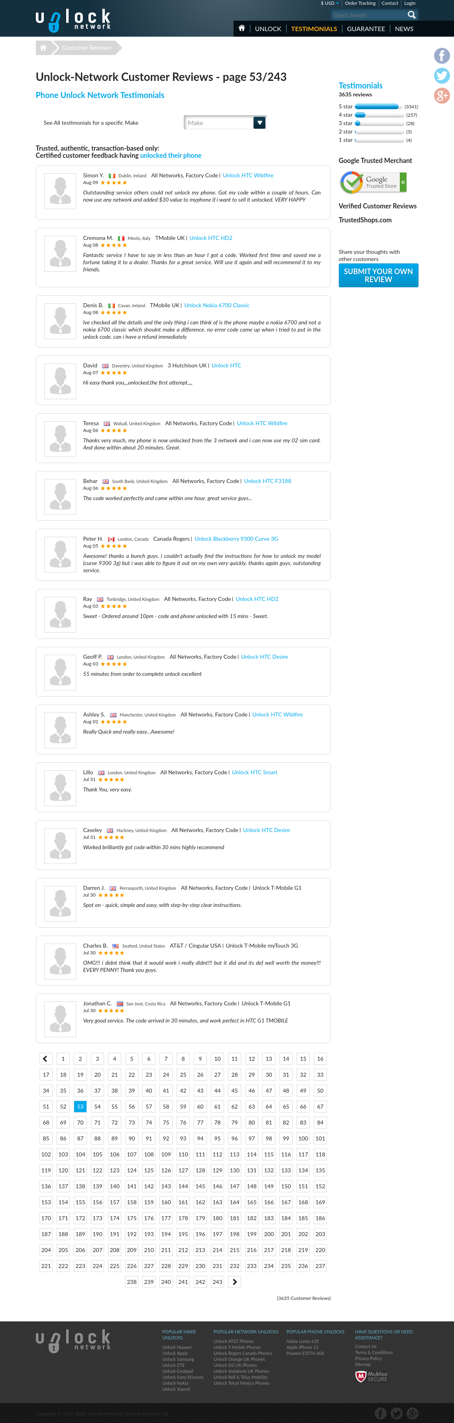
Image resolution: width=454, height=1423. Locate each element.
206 (80, 1249)
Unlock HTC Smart (254, 772)
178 (183, 1218)
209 (131, 1249)
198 (234, 1234)
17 (46, 1074)
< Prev (46, 1059)
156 (97, 1202)
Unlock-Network (73, 21)
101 (320, 1138)
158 (131, 1202)
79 (234, 1122)
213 (200, 1249)
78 (217, 1122)
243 (217, 1281)
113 (234, 1154)
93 (183, 1138)
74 (148, 1122)
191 (114, 1234)
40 (148, 1090)
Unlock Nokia (175, 1383)
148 (251, 1186)
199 (251, 1234)
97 (251, 1138)
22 (131, 1074)
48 (286, 1090)
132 (268, 1170)
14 (286, 1058)
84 (320, 1122)
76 (183, 1122)
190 (97, 1234)
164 (234, 1202)
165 (251, 1202)
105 (97, 1154)
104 (80, 1154)
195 (183, 1234)
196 (200, 1234)
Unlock (268, 28)
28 (234, 1074)
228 (166, 1265)
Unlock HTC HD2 (211, 237)
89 (114, 1138)
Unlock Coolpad (177, 1371)
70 (80, 1122)
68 (46, 1122)
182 (251, 1218)
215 (234, 1249)
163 (217, 1202)
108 (148, 1154)
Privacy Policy (368, 1358)
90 (131, 1138)
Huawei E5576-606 (305, 1353)
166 (268, 1202)
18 (63, 1074)
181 (234, 1218)
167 (286, 1202)
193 (148, 1234)
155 (80, 1202)
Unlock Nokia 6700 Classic (217, 305)
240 (166, 1281)
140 (114, 1186)
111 (200, 1154)
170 (46, 1218)
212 (183, 1249)
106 (114, 1154)
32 (303, 1074)
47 (268, 1090)
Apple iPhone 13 (302, 1347)
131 (251, 1170)
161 (183, 1202)
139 (97, 1186)
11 (234, 1058)
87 (80, 1138)
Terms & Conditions (374, 1352)
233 (251, 1265)
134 (303, 1170)
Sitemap (363, 1364)
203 (320, 1234)
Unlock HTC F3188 (267, 480)
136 (46, 1186)
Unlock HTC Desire (264, 656)
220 (320, 1249)
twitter (397, 1413)
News (404, 28)
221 (46, 1265)
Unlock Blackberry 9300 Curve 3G (236, 538)
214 (217, 1249)
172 (80, 1218)
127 (183, 1170)
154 (63, 1202)
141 (131, 1186)
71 (97, 1122)
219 (303, 1249)
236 (303, 1265)
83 (303, 1122)
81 (268, 1122)
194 (166, 1234)
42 (183, 1090)
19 (80, 1074)
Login (409, 3)
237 (320, 1265)
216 (251, 1249)
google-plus (413, 1413)
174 (114, 1218)
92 (166, 1138)
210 (148, 1249)
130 (234, 1170)
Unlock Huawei (176, 1347)
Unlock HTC (226, 365)
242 (200, 1281)
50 (320, 1090)
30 (268, 1074)
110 (183, 1154)
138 (80, 1186)
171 (63, 1218)
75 (166, 1122)
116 (286, 1154)
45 (234, 1090)
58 (166, 1106)
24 (166, 1074)
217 (268, 1249)
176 (148, 1218)
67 (320, 1106)
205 (63, 1249)
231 (217, 1265)
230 (200, 1265)
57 (148, 1106)
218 (286, 1249)
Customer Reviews (86, 47)
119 (46, 1170)
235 (286, 1265)
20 (97, 1074)
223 (80, 1265)
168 (303, 1202)
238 (131, 1281)
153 (46, 1202)
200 (268, 1234)
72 (114, 1122)
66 (303, 1106)
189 (80, 1234)
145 (200, 1186)
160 (166, 1202)
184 (286, 1218)
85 (46, 1138)
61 (217, 1106)
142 (148, 1186)
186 (320, 1218)
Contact (390, 3)
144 (183, 1186)
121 (80, 1170)
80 (251, 1122)
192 (131, 1234)
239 (148, 1281)
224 (97, 1265)
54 (97, 1106)
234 (268, 1265)
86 (63, 1138)
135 (320, 1170)
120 (63, 1170)
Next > (234, 1282)
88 (97, 1138)
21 (114, 1074)
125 (148, 1170)
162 (200, 1202)
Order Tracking (360, 3)
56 (131, 1106)
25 (183, 1074)
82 (286, 1122)
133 (286, 1170)
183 (268, 1218)
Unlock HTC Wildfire (248, 175)
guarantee (366, 28)
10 (217, 1058)
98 (268, 1138)
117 (303, 1154)
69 (63, 1122)
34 (46, 1090)
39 (131, 1090)
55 (114, 1106)
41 (166, 1090)
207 (97, 1249)
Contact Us (366, 1346)
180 (217, 1218)
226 (131, 1265)
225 (114, 1265)
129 (217, 1170)
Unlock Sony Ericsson (182, 1377)
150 (286, 1186)
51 (46, 1106)
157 (114, 1202)
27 (217, 1074)
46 (251, 1090)
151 (303, 1186)
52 (63, 1106)
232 (234, 1265)
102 (46, 1154)
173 (97, 1218)
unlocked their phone (171, 155)
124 (131, 1170)
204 (46, 1249)
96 (234, 1138)
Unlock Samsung (178, 1359)
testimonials (314, 28)
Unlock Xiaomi (176, 1389)
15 (303, 1058)
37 (97, 1090)
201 (286, 1234)
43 (200, 1090)
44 (217, 1090)
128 (200, 1170)
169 (320, 1202)
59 (183, 1106)
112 (217, 1154)
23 (148, 1074)
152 (320, 1186)
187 (46, 1234)
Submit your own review (378, 275)
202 (303, 1234)
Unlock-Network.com (73, 1341)
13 (268, 1058)
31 (286, 1074)
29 (251, 1074)
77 (200, 1122)
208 (114, 1249)
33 (320, 1074)
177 (166, 1218)
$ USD (328, 3)
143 (166, 1186)
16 (320, 1058)
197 (217, 1234)
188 (63, 1234)
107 (131, 1154)
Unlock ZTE (173, 1365)
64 (268, 1106)
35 (63, 1090)
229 (183, 1265)
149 (268, 1186)
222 (63, 1265)
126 (166, 1170)
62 (234, 1106)
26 (200, 1074)
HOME (241, 28)
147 (234, 1186)
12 (251, 1058)
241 (183, 1281)
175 (131, 1218)
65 (286, 1106)
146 (217, 1186)
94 (200, 1138)
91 (148, 1138)
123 (114, 1170)
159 (148, 1202)
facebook (381, 1413)
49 (303, 1090)
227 (148, 1265)
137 (63, 1186)
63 (251, 1106)
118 (320, 1154)
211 (166, 1249)
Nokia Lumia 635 (303, 1341)
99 (286, 1138)
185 (303, 1218)
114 (251, 1154)
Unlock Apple (175, 1353)
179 (200, 1218)
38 (114, 1090)
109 (166, 1154)
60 (200, 1106)
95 (217, 1138)
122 (97, 1170)
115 (268, 1154)
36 (80, 1090)
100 (303, 1138)
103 (63, 1154)
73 (131, 1122)
